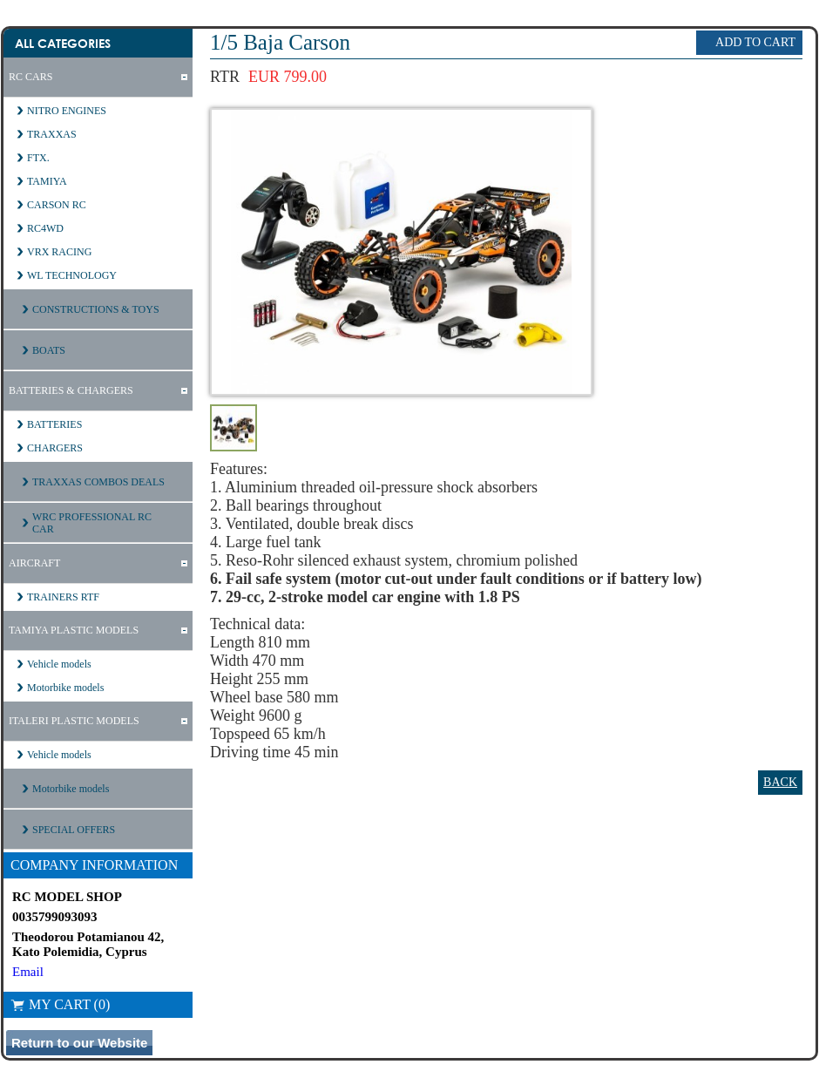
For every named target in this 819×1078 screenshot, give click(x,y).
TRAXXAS (52, 134)
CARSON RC (56, 205)
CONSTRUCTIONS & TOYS (95, 309)
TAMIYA (47, 181)
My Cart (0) (60, 1004)
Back (780, 782)
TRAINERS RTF (63, 597)
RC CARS (30, 77)
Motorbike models (65, 687)
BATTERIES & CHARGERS (71, 390)
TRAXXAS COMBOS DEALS (98, 482)
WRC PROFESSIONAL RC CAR (92, 523)
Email (28, 972)
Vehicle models (59, 664)
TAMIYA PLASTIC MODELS (74, 630)
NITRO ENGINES (66, 111)
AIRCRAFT (34, 563)
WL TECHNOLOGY (72, 275)
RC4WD (45, 228)
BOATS (48, 350)
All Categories (63, 43)
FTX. (38, 158)
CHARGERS (55, 448)
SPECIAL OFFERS (73, 830)
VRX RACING (59, 252)
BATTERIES (54, 424)
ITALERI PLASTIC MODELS (74, 721)
